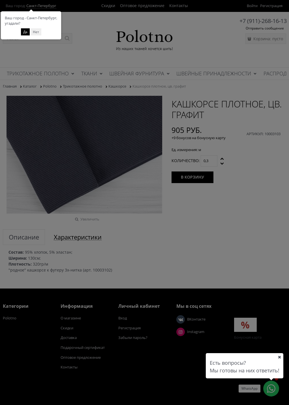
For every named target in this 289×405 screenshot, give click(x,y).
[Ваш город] (279, 357)
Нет (36, 31)
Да (25, 31)
